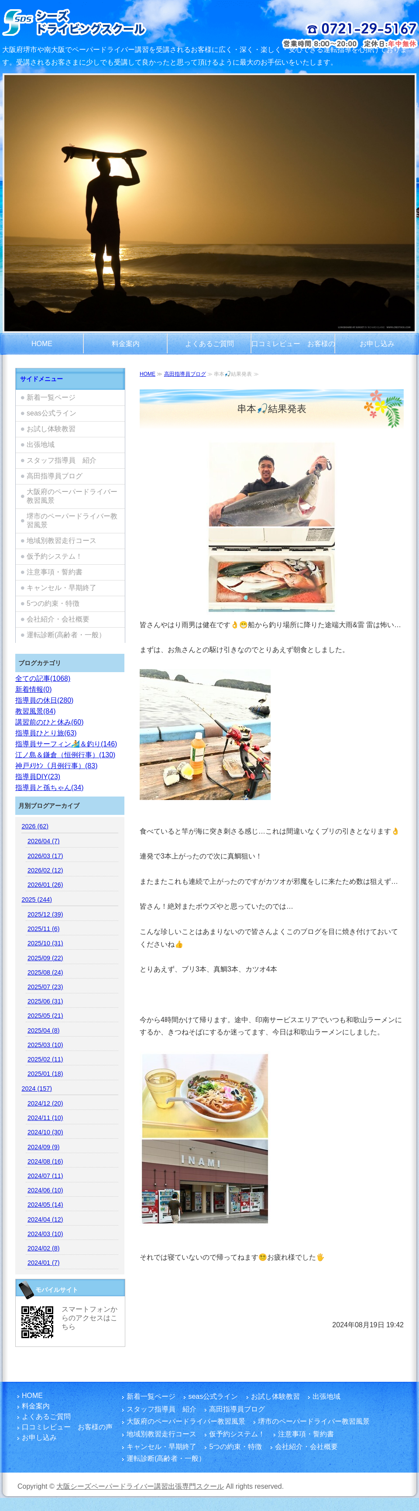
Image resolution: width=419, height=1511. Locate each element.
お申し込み (377, 343)
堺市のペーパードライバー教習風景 (72, 520)
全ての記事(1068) (42, 678)
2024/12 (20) (45, 1103)
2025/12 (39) (45, 914)
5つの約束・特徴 (53, 603)
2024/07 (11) (45, 1175)
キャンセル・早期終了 (61, 587)
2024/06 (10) (45, 1190)
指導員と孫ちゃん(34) (49, 787)
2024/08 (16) (45, 1161)
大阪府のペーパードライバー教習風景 (72, 496)
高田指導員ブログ (185, 374)
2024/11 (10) (45, 1117)
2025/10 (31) (45, 943)
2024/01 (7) (43, 1262)
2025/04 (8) (43, 1030)
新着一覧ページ (51, 397)
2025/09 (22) (45, 958)
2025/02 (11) (45, 1059)
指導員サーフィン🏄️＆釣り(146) (66, 744)
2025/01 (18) (45, 1073)
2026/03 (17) (45, 855)
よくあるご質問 (209, 343)
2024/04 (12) (45, 1219)
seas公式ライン (51, 413)
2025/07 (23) (45, 986)
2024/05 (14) (45, 1204)
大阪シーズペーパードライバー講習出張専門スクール (140, 1486)
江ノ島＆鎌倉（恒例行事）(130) (65, 755)
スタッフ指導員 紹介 (61, 460)
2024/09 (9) (43, 1147)
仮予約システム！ (54, 556)
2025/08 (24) (45, 972)
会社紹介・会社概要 (58, 619)
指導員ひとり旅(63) (45, 733)
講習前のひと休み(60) (49, 722)
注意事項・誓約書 (54, 572)
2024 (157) (36, 1088)
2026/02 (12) (45, 870)
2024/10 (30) (45, 1132)
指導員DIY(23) (37, 776)
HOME (41, 343)
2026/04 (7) (43, 841)
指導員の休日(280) (44, 700)
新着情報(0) (33, 689)
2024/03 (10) (45, 1233)
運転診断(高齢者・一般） (66, 635)
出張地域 (41, 444)
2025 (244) (36, 899)
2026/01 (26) (45, 884)
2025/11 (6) (43, 928)
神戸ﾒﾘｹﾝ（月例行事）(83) (56, 765)
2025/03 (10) (45, 1044)
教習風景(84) (35, 711)
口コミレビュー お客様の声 (293, 347)
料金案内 (126, 343)
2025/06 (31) (45, 1001)
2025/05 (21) (45, 1015)
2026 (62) (34, 826)
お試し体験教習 (51, 429)
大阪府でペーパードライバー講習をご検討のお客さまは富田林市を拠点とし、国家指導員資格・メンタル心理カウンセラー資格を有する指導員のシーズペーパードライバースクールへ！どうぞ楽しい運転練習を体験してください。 (97, 21)
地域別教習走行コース (61, 540)
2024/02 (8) (43, 1248)
